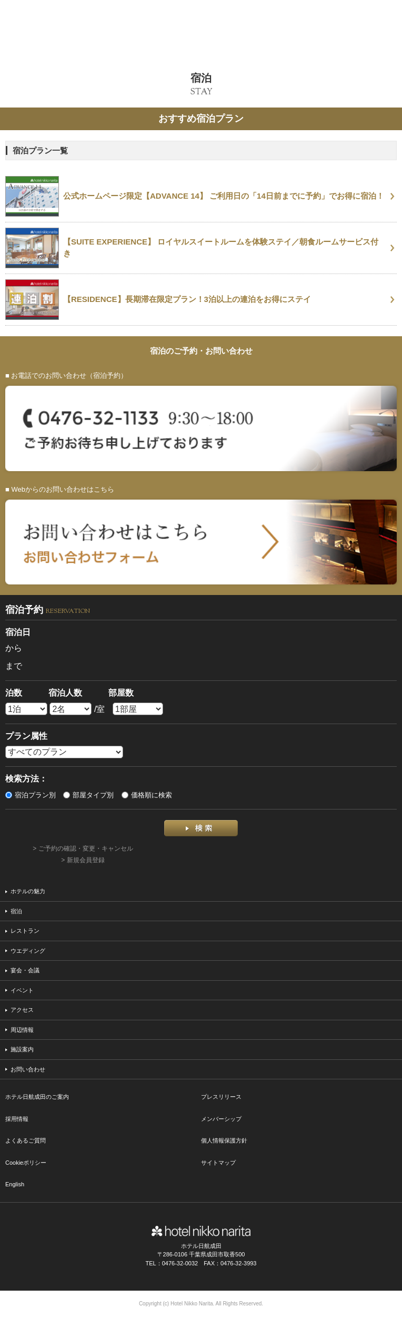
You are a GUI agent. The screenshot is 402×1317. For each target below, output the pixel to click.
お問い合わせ (28, 1069)
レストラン (25, 931)
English (14, 1184)
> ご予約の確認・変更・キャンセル (83, 848)
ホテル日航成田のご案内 (37, 1097)
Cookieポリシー (25, 1162)
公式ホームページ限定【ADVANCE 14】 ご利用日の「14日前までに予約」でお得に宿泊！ (223, 195)
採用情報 (16, 1119)
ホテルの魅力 (28, 891)
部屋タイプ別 (88, 795)
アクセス (22, 1010)
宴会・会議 (25, 970)
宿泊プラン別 (30, 795)
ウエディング (28, 951)
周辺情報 (22, 1030)
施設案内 (22, 1049)
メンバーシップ (221, 1119)
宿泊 (16, 911)
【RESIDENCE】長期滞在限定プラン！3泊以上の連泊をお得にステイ (187, 299)
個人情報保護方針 (224, 1140)
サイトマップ (218, 1162)
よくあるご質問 (25, 1140)
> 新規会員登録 (82, 860)
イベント (22, 990)
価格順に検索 (147, 795)
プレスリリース (221, 1097)
